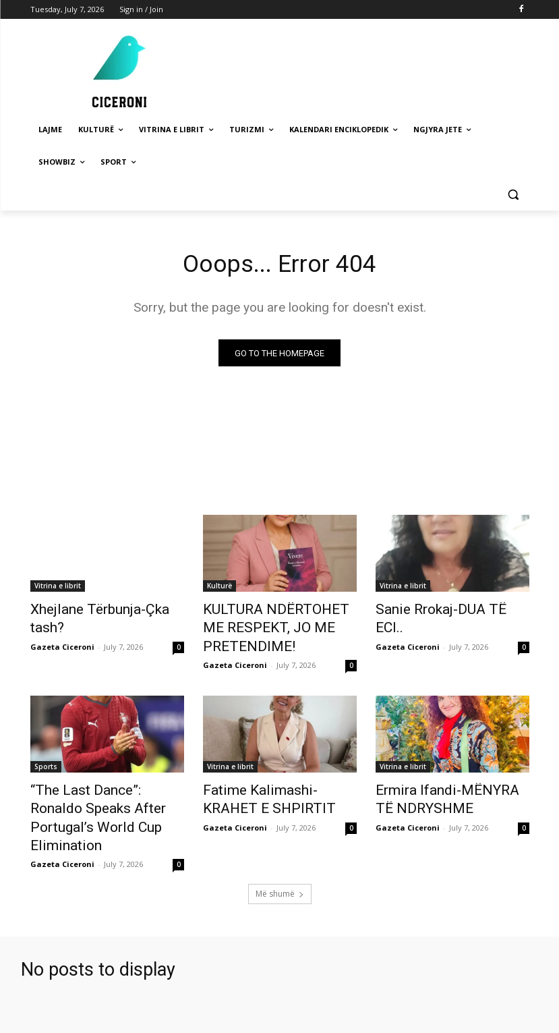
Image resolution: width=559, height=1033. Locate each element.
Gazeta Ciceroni (62, 627)
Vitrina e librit (57, 588)
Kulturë (219, 588)
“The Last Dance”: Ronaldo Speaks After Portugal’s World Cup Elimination (106, 780)
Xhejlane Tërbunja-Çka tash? (102, 610)
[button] (513, 195)
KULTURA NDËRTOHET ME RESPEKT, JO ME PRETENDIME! (280, 618)
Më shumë (280, 842)
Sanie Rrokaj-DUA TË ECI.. (440, 610)
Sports (45, 743)
